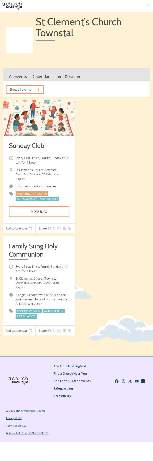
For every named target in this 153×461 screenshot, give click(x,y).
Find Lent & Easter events (72, 381)
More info (39, 212)
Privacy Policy (14, 418)
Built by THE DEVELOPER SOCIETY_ (27, 433)
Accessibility (62, 396)
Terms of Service (16, 425)
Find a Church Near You (70, 374)
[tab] (19, 228)
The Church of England (69, 366)
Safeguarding (63, 388)
